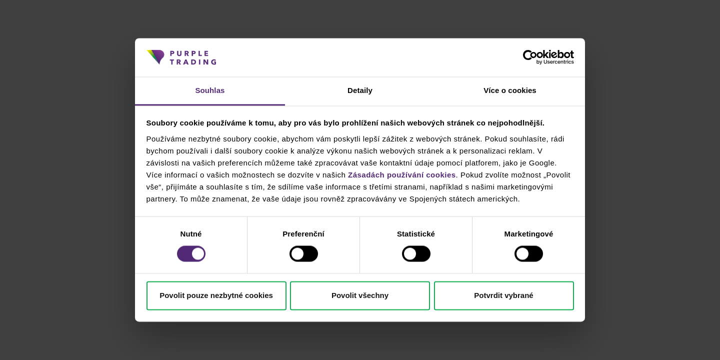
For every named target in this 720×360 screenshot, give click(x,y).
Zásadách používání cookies (402, 174)
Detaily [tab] (360, 90)
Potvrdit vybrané (503, 295)
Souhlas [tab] (209, 90)
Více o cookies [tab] (510, 90)
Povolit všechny (360, 295)
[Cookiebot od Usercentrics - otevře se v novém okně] (530, 57)
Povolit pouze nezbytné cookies (216, 295)
